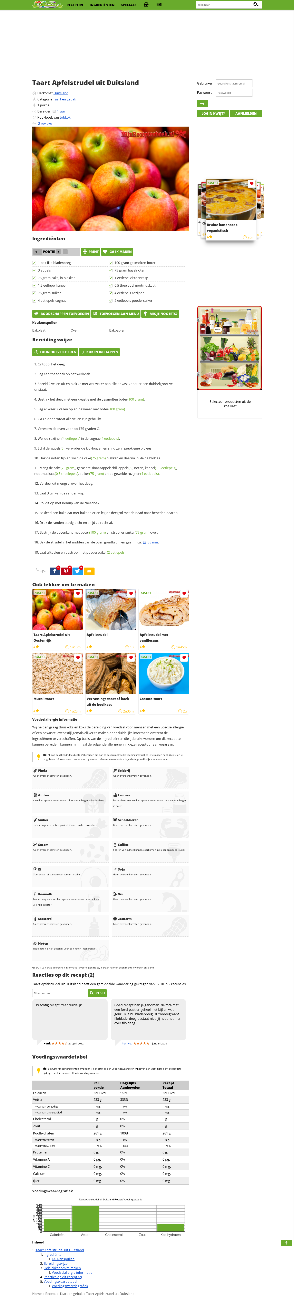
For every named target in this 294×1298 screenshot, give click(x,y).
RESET (97, 993)
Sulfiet (120, 845)
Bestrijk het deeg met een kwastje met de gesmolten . (91, 399)
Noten (40, 943)
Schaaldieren (125, 820)
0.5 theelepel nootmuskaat (135, 285)
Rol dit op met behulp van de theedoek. (70, 503)
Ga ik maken (117, 251)
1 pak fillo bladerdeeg (54, 262)
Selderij (121, 770)
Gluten (41, 795)
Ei (37, 869)
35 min (150, 542)
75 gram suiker (49, 293)
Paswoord (205, 92)
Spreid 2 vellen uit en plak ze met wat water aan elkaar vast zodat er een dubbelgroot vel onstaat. (104, 387)
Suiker (40, 820)
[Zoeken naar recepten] (229, 5)
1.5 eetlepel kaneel (52, 285)
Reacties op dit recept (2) (63, 1277)
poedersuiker (106, 552)
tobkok (65, 117)
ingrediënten (102, 5)
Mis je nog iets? (160, 314)
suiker (92, 473)
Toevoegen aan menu (116, 314)
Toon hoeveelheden (55, 352)
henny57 (127, 1043)
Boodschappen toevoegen (61, 314)
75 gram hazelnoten (130, 270)
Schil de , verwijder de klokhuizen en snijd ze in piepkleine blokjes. (95, 448)
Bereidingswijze (56, 1263)
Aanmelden (246, 113)
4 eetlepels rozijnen (130, 293)
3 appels (44, 270)
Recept (50, 1293)
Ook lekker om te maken (62, 1268)
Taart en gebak (64, 99)
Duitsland (60, 93)
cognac (104, 438)
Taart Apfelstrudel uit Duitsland (60, 1250)
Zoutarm (122, 919)
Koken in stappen (99, 352)
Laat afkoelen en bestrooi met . (83, 552)
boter (131, 399)
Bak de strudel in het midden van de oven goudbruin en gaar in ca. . (99, 542)
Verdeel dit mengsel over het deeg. (66, 483)
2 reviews (45, 123)
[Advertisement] (147, 42)
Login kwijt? (213, 113)
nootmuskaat (56, 473)
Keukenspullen (63, 1259)
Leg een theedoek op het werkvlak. (64, 374)
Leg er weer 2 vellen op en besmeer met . (82, 409)
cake (95, 458)
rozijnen (64, 438)
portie (44, 105)
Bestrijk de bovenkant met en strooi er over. (99, 532)
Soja (119, 869)
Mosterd (42, 919)
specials (128, 5)
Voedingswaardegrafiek (70, 1286)
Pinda (40, 770)
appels (57, 448)
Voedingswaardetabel (60, 1281)
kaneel (160, 468)
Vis (118, 894)
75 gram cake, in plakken (57, 278)
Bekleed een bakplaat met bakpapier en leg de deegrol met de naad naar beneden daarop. (109, 513)
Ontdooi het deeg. (52, 364)
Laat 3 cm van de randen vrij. (62, 493)
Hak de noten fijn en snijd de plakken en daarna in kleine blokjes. (100, 458)
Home (37, 1293)
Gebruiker (205, 83)
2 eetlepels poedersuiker (134, 300)
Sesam (40, 845)
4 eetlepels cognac (52, 300)
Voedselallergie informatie (72, 1272)
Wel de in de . (79, 438)
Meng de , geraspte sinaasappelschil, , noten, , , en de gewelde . (105, 471)
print (91, 251)
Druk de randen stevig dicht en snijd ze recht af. (76, 522)
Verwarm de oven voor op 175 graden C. (69, 428)
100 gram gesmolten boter (135, 262)
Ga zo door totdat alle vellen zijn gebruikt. (70, 419)
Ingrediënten (53, 1254)
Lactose (121, 795)
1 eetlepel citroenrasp (131, 278)
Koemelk (42, 894)
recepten (75, 5)
